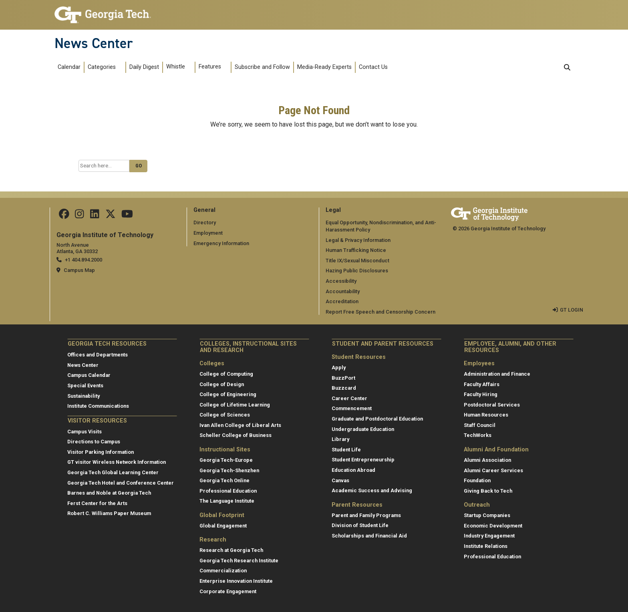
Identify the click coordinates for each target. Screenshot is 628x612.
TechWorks (477, 435)
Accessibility (341, 281)
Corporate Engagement (227, 591)
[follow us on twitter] (110, 216)
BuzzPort (343, 378)
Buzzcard (344, 388)
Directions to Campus (93, 442)
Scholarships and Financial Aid (369, 536)
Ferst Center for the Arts (97, 503)
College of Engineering (227, 394)
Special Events (85, 385)
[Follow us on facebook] (64, 216)
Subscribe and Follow (262, 67)
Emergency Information (221, 243)
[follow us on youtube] (127, 216)
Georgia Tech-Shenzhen (229, 470)
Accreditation (342, 301)
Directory (204, 222)
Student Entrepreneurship (363, 460)
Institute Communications (98, 406)
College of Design (221, 384)
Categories (102, 67)
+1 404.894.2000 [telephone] (83, 260)
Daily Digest (144, 67)
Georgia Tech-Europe (226, 460)
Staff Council (479, 425)
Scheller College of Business (235, 435)
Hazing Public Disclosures (357, 271)
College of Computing (226, 374)
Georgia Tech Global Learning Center (113, 472)
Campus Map (79, 270)
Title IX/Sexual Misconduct (357, 261)
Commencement (352, 408)
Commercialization (223, 571)
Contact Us (373, 67)
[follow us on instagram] (79, 216)
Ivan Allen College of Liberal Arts (240, 425)
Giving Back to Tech (488, 491)
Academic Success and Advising (372, 490)
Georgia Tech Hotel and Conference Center (120, 483)
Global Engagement (223, 526)
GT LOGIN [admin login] (571, 310)
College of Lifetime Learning (234, 405)
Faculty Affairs (481, 384)
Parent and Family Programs (366, 515)
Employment (208, 233)
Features (210, 66)
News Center (93, 43)
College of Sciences (224, 415)
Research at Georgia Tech (231, 550)
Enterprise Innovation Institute (236, 581)
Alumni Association (487, 460)
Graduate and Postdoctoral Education (377, 419)
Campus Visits (84, 432)
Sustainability (83, 396)
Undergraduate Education (363, 429)
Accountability (343, 291)
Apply (339, 367)
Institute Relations (485, 546)
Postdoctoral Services (492, 405)
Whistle (175, 66)
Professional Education (228, 491)
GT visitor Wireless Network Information (116, 462)
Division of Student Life (360, 525)
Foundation (477, 480)
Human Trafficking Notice (356, 250)
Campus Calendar (89, 375)
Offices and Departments (97, 355)
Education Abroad (353, 470)
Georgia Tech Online (224, 480)
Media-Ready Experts (324, 67)
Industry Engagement (489, 536)
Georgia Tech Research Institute (238, 561)
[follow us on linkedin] (94, 216)
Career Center (349, 398)
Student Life (346, 450)
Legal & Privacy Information (358, 240)
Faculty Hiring (480, 394)
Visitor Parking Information (100, 452)
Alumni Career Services (493, 470)
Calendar (69, 67)
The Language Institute (226, 501)
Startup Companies (487, 515)
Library (340, 439)
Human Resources (486, 415)
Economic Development (493, 526)
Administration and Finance (497, 374)
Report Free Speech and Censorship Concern (380, 312)
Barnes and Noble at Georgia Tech (109, 493)
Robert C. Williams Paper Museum (109, 513)
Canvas (340, 480)
